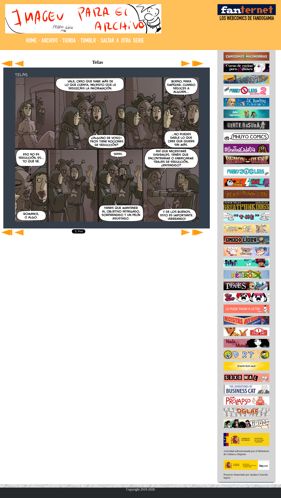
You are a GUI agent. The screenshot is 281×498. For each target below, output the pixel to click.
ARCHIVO (49, 41)
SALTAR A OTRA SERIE (122, 41)
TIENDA (69, 41)
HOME (31, 41)
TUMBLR (88, 41)
